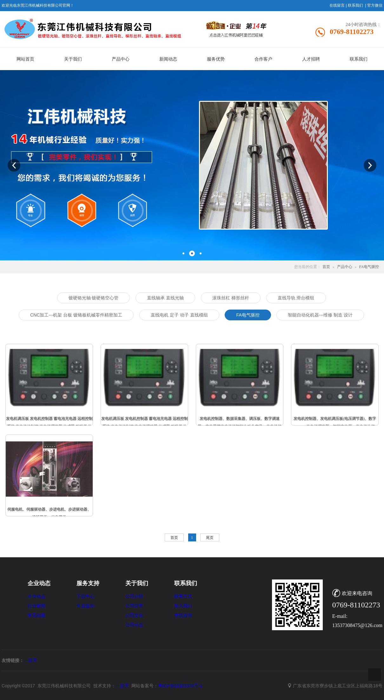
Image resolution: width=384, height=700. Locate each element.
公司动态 (134, 625)
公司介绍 (134, 596)
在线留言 (337, 5)
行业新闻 (36, 606)
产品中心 (344, 267)
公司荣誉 (134, 606)
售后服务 (85, 606)
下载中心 (85, 596)
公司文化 (134, 615)
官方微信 (374, 5)
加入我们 (183, 606)
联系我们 (355, 5)
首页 (326, 267)
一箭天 (30, 660)
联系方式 (183, 596)
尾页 (210, 537)
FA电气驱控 (369, 267)
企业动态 (36, 596)
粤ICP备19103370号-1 (180, 685)
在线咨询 (183, 615)
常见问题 (36, 615)
